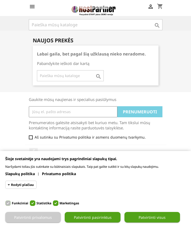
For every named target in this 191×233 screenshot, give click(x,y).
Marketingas (69, 203)
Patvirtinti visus (152, 217)
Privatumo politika (59, 173)
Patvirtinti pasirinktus (93, 217)
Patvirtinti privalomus (33, 217)
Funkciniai (20, 203)
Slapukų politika (20, 173)
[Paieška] (70, 75)
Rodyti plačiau (22, 185)
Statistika (43, 203)
